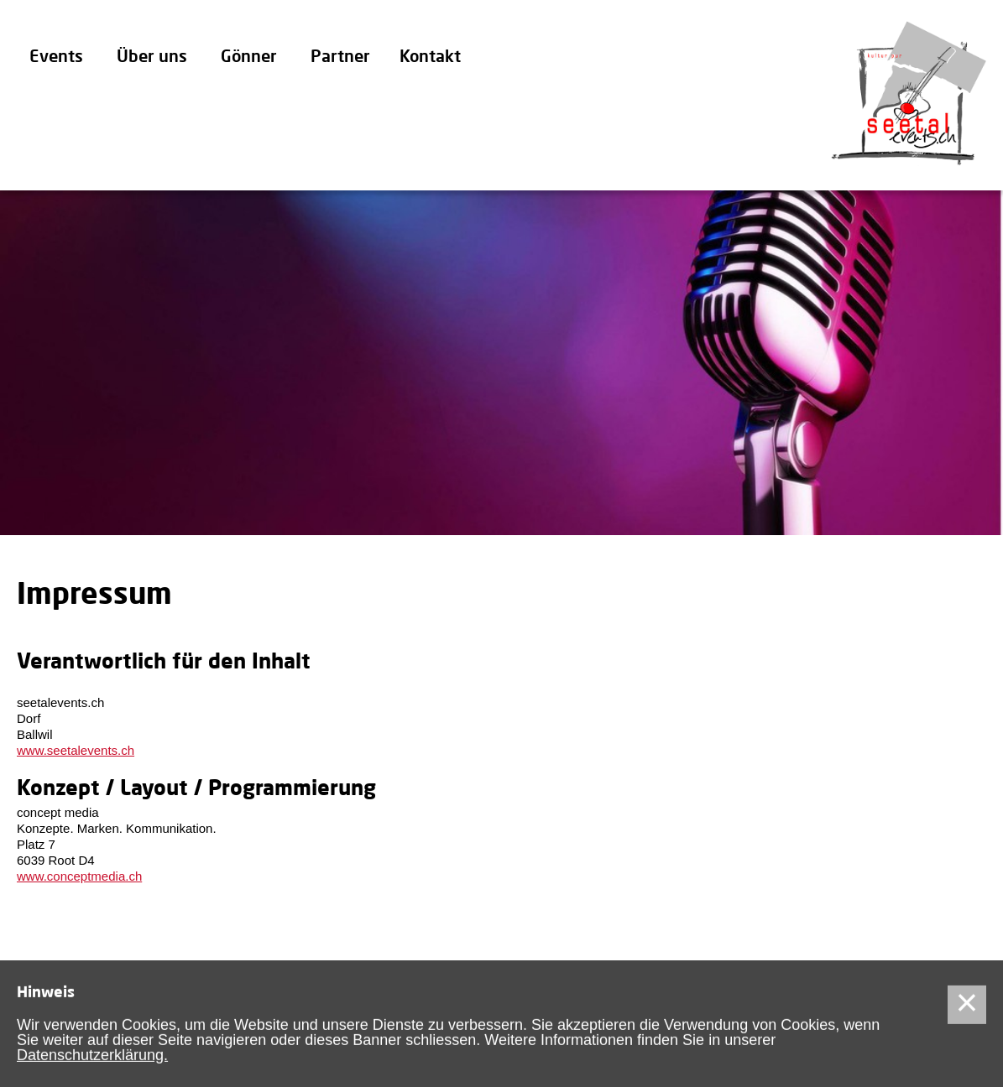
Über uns (152, 57)
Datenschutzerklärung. (92, 1056)
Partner (340, 57)
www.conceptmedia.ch (79, 876)
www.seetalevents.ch (75, 750)
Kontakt (430, 57)
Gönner (249, 57)
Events (56, 57)
